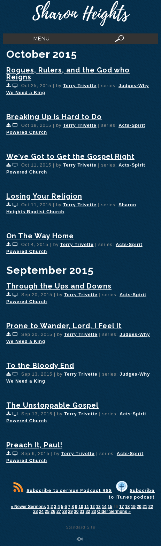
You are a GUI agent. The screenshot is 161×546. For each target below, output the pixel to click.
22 (150, 506)
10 (80, 506)
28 (64, 511)
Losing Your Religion (44, 196)
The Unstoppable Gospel (52, 405)
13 (98, 506)
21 (145, 506)
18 (127, 506)
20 (139, 506)
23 (35, 511)
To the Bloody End (40, 365)
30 (76, 511)
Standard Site (80, 527)
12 (92, 506)
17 (121, 506)
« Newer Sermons (28, 506)
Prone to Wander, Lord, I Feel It (64, 326)
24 (41, 511)
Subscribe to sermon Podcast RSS (62, 490)
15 (110, 506)
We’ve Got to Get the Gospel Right (70, 156)
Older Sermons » (114, 511)
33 (93, 511)
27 (58, 511)
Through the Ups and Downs (59, 286)
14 (104, 506)
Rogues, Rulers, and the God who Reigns (68, 73)
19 (133, 506)
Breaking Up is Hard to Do (54, 117)
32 (87, 511)
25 (47, 511)
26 (53, 511)
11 (86, 506)
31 (82, 511)
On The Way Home (40, 236)
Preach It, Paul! (34, 445)
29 (70, 511)
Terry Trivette (79, 85)
